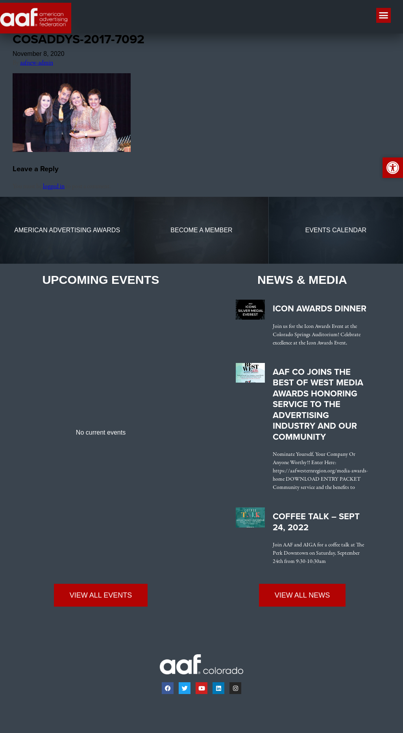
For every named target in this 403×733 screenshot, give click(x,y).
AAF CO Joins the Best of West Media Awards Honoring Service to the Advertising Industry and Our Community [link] (318, 406)
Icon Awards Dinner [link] (319, 310)
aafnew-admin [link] (36, 65)
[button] (383, 15)
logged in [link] (54, 188)
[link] (72, 152)
